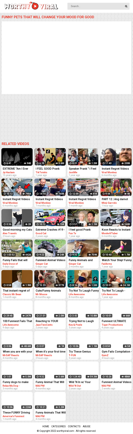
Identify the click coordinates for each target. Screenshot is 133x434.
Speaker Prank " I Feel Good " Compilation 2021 (82, 169)
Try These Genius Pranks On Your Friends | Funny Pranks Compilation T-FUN (83, 352)
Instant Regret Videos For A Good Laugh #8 (82, 200)
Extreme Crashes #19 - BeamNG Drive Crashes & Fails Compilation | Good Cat (50, 230)
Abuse (87, 426)
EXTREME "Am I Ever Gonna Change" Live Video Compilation (15, 169)
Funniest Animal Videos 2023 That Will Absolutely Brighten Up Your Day (50, 260)
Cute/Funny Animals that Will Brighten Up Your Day (48, 291)
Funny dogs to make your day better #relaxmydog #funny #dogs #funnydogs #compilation (16, 382)
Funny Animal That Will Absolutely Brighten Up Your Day (50, 382)
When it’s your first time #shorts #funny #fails (50, 352)
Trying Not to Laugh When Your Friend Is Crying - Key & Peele (82, 321)
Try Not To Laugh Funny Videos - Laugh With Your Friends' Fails (84, 291)
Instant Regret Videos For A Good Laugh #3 (49, 200)
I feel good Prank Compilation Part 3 (80, 230)
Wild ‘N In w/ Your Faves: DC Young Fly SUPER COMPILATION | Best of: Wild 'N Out (83, 382)
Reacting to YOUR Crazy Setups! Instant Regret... (49, 321)
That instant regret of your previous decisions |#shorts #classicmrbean (16, 291)
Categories (58, 426)
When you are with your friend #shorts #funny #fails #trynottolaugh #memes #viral (17, 352)
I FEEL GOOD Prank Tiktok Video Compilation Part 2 (48, 169)
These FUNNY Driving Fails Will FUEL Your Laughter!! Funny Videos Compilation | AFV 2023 (16, 413)
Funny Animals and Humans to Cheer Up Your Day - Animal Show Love (84, 260)
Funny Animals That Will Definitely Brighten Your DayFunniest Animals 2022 (51, 413)
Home (45, 426)
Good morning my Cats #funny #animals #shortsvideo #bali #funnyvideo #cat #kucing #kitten (17, 230)
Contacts (74, 426)
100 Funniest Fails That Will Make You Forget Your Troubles (17, 321)
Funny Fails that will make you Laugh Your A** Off (16, 260)
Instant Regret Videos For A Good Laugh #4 (16, 200)
